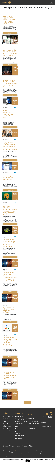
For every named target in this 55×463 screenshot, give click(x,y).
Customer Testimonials (21, 421)
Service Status (31, 428)
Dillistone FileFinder (32, 452)
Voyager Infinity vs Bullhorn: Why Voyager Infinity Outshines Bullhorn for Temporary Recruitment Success (10, 342)
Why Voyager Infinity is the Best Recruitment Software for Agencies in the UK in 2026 (10, 52)
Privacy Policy (16, 456)
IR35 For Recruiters (19, 430)
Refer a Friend (31, 426)
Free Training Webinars (33, 425)
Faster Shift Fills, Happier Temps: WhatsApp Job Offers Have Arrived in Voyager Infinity (9, 19)
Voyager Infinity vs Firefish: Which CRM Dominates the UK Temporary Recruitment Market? (9, 243)
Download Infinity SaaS (33, 423)
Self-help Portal (32, 420)
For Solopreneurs (19, 416)
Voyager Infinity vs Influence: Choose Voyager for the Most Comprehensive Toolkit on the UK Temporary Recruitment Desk (10, 277)
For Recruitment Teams (21, 418)
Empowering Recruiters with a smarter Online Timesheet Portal (8, 178)
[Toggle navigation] (51, 2)
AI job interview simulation (25, 453)
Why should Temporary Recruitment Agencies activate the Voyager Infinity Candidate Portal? (10, 210)
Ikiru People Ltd (15, 450)
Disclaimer (8, 456)
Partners (17, 426)
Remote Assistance (33, 421)
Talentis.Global (34, 453)
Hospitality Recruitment (8, 425)
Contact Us (31, 418)
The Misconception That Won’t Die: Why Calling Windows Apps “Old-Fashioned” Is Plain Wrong (10, 83)
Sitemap (12, 456)
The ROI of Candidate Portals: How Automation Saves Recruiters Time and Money (9, 114)
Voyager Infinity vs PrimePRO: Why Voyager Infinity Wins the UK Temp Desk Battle (9, 375)
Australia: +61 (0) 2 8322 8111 (45, 423)
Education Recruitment (8, 416)
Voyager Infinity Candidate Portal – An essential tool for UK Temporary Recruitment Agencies (10, 146)
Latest (16, 428)
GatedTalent (46, 452)
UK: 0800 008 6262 (48, 420)
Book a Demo (18, 438)
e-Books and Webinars (20, 420)
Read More (51, 459)
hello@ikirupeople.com (47, 426)
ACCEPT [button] (27, 461)
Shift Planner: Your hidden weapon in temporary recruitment (8, 310)
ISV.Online (7, 454)
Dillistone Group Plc (26, 450)
